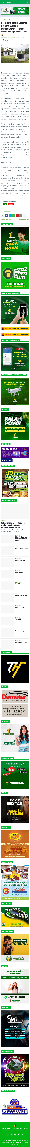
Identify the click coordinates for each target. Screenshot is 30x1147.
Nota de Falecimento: (21, 560)
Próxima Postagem (23, 219)
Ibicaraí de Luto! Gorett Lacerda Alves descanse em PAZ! (21, 538)
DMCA (26, 1142)
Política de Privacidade (8, 1142)
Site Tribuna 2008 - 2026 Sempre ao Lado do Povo (15, 1140)
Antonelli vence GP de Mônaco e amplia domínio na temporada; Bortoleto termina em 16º (13, 525)
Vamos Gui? (18, 619)
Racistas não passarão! (21, 595)
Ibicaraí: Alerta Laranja (21, 549)
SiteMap (12, 1144)
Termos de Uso (19, 1142)
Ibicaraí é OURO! (19, 607)
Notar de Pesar (19, 572)
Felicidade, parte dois (21, 642)
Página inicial (4, 19)
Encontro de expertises (21, 631)
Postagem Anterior (6, 219)
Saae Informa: (19, 584)
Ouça (5, 204)
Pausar (11, 204)
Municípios (12, 19)
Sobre (18, 1144)
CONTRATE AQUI (6, 460)
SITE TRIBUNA (6, 2)
